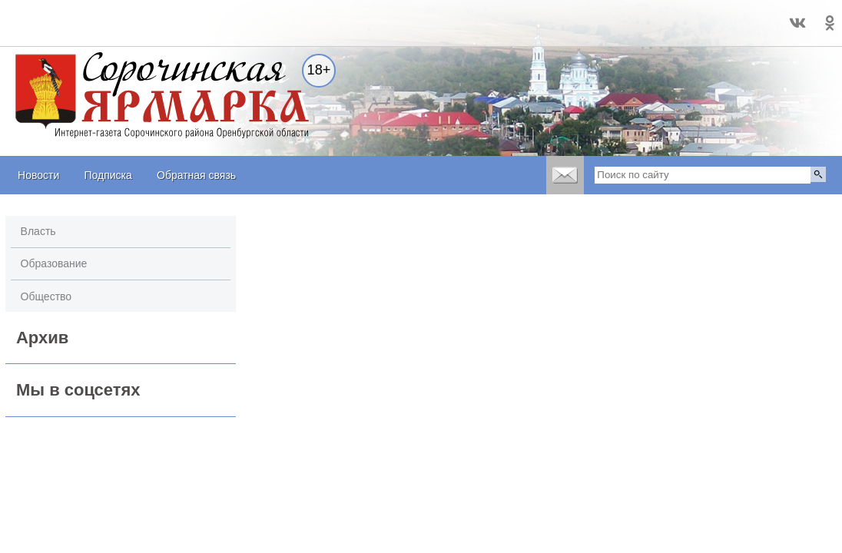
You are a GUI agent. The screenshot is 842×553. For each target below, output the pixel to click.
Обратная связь (196, 175)
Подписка (107, 175)
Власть (38, 231)
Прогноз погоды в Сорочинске (64, 16)
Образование (54, 263)
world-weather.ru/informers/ (64, 30)
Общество (46, 296)
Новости (38, 175)
